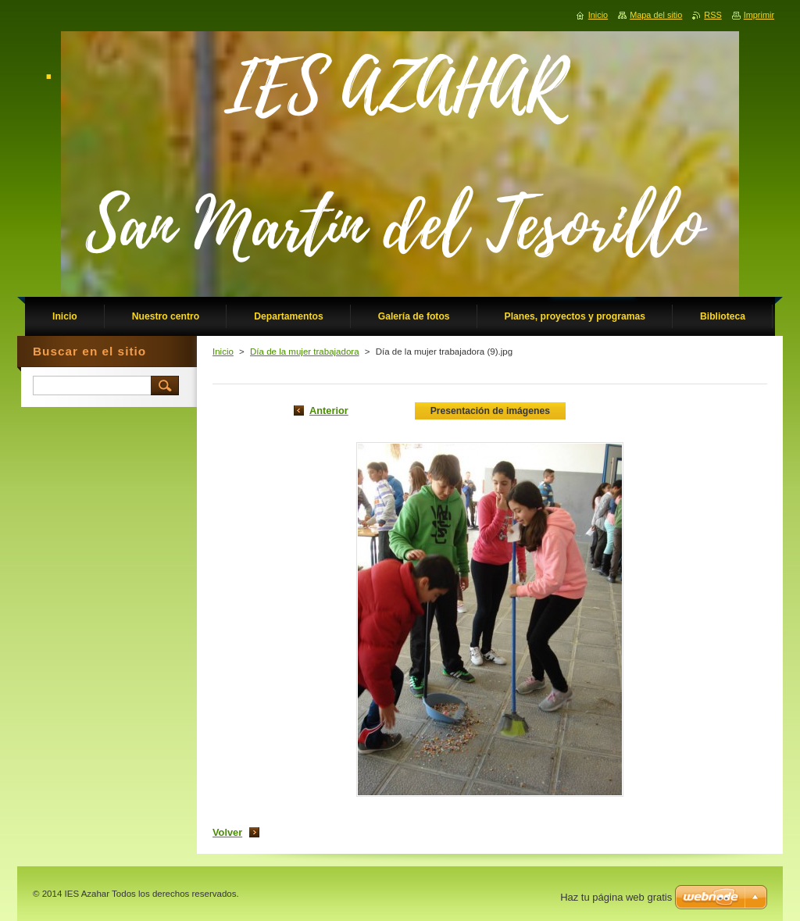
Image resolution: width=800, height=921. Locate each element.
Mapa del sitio (656, 15)
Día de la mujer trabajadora (304, 351)
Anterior (328, 410)
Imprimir (759, 15)
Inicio (223, 351)
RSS (712, 15)
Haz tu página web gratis (616, 897)
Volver (227, 832)
